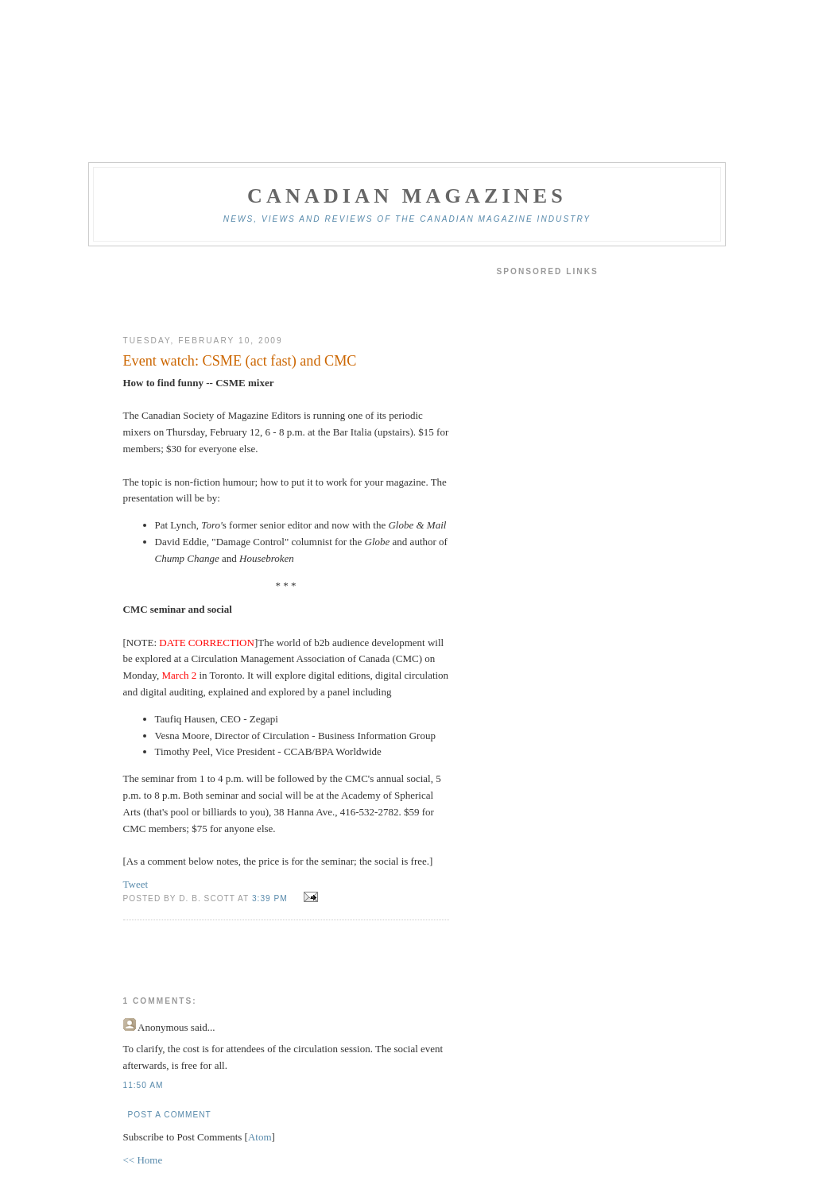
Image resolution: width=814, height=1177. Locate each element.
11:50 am (143, 1085)
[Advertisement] (286, 291)
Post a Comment (169, 1114)
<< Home (143, 1160)
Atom (260, 1137)
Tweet (136, 884)
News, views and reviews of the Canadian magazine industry (407, 219)
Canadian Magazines (407, 195)
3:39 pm (271, 898)
